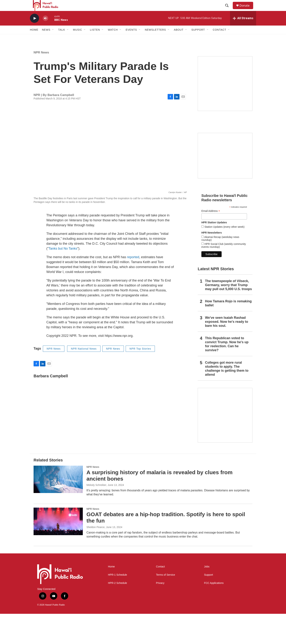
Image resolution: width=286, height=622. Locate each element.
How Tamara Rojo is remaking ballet (228, 311)
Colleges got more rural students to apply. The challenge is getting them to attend (226, 377)
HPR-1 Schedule (117, 583)
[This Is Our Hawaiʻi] (225, 423)
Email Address (210, 219)
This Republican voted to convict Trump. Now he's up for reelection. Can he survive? (226, 352)
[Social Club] (225, 163)
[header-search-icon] (228, 9)
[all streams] (243, 26)
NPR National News (84, 356)
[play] (34, 26)
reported (133, 265)
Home (34, 37)
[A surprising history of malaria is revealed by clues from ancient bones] (58, 487)
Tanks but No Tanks (63, 257)
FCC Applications (214, 591)
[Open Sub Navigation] (53, 37)
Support (208, 583)
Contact (160, 574)
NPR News (41, 60)
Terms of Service (165, 583)
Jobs (207, 574)
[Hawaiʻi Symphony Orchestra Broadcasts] (225, 92)
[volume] (45, 26)
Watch (113, 37)
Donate (246, 9)
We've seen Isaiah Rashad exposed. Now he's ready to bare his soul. (226, 330)
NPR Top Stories (140, 356)
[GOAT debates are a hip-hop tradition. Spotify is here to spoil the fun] (58, 529)
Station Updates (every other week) (224, 235)
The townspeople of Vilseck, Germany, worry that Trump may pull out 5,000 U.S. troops (228, 293)
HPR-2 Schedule (117, 591)
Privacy (160, 591)
